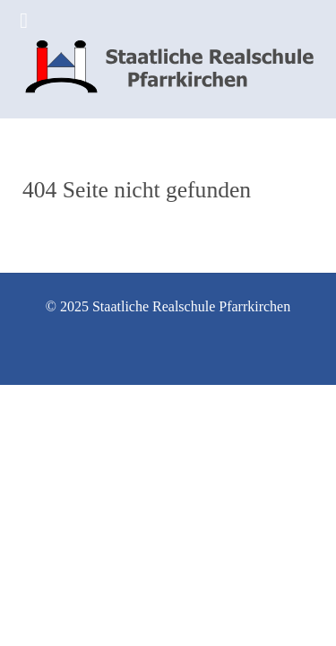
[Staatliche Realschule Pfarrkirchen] (168, 59)
